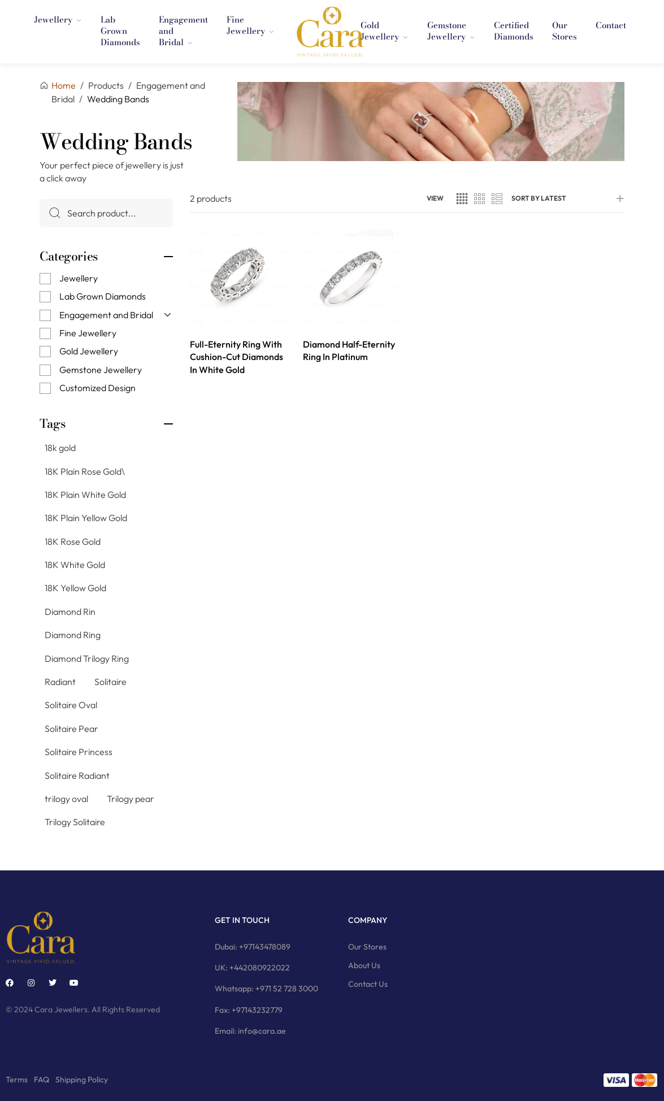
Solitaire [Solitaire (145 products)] (110, 681)
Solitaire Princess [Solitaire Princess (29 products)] (78, 751)
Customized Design (97, 387)
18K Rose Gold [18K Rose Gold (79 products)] (73, 541)
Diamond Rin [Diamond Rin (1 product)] (70, 611)
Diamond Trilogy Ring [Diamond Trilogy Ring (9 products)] (87, 658)
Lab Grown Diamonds (102, 296)
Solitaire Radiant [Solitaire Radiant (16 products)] (77, 775)
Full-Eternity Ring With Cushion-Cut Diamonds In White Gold (236, 357)
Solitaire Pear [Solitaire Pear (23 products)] (71, 728)
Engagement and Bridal (106, 314)
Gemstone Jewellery (100, 369)
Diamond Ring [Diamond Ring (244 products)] (73, 634)
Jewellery (78, 278)
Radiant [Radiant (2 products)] (60, 681)
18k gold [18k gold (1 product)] (60, 447)
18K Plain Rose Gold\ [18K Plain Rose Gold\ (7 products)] (85, 470)
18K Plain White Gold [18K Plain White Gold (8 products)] (85, 494)
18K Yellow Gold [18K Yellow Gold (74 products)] (75, 587)
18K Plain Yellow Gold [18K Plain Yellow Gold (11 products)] (86, 517)
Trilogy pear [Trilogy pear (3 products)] (130, 798)
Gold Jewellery (88, 351)
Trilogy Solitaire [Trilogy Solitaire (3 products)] (75, 821)
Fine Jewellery (87, 333)
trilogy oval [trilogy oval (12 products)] (66, 798)
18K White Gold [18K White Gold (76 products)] (75, 564)
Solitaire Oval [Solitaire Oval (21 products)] (71, 704)
